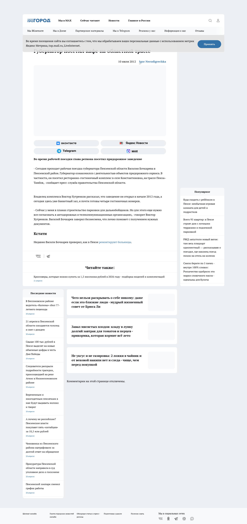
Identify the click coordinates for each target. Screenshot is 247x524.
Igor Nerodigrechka (152, 61)
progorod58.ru (70, 459)
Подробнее (106, 498)
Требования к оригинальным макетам (39, 420)
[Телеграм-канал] (66, 151)
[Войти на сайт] (218, 20)
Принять (209, 44)
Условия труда (69, 420)
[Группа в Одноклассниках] (168, 407)
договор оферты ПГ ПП (33, 490)
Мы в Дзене (59, 30)
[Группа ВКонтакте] (66, 143)
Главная (105, 420)
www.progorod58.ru (46, 428)
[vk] (38, 256)
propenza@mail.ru (64, 437)
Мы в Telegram (121, 30)
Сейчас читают (90, 20)
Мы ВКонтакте (35, 30)
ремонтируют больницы (115, 242)
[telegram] (49, 256)
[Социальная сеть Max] (133, 151)
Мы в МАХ (65, 20)
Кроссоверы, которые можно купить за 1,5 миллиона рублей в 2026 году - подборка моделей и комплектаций (100, 279)
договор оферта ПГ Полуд (34, 487)
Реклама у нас (147, 30)
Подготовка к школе (113, 402)
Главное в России (139, 20)
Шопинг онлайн (30, 402)
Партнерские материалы (89, 30)
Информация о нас (175, 30)
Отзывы (199, 30)
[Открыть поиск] (210, 20)
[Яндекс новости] (133, 143)
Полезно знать (137, 402)
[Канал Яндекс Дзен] (184, 407)
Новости (114, 20)
